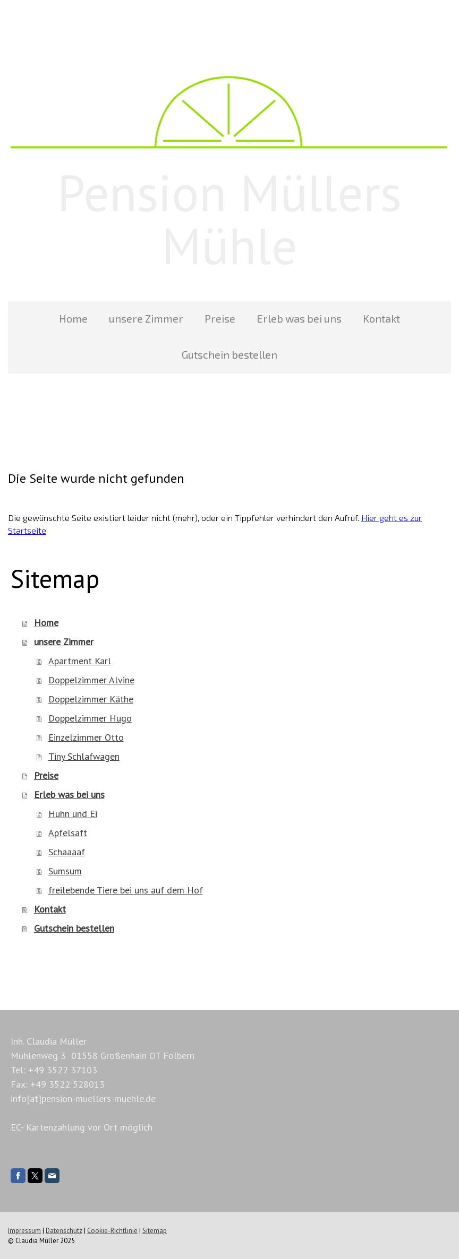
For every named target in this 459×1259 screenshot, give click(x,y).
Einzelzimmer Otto (86, 737)
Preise (220, 318)
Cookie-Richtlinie (112, 1230)
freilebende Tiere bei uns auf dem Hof (125, 890)
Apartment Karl (79, 661)
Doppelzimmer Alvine (91, 680)
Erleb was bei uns (299, 318)
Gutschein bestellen (229, 354)
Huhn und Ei (72, 814)
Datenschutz (64, 1230)
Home (73, 318)
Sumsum (65, 871)
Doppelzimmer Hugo (90, 718)
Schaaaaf (66, 852)
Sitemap (154, 1230)
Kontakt (381, 318)
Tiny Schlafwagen (84, 756)
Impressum (24, 1230)
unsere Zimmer (146, 318)
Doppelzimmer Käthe (90, 699)
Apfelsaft (67, 833)
